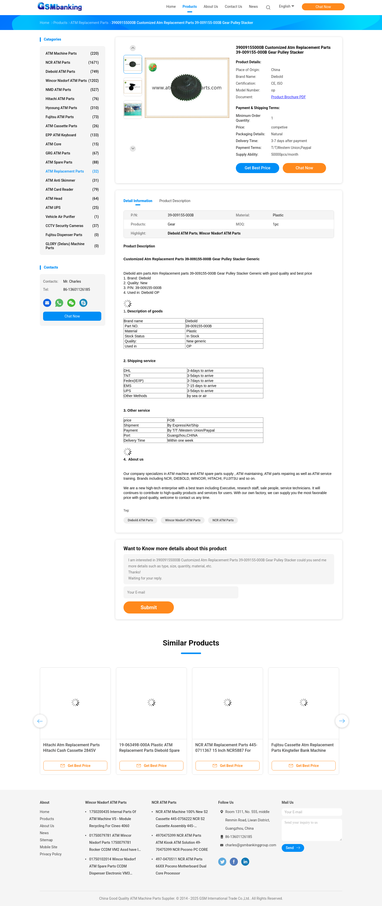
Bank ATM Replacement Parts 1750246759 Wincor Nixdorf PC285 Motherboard (151, 750)
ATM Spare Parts (72, 162)
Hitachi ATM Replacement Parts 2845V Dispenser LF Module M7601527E (300, 750)
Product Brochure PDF (288, 97)
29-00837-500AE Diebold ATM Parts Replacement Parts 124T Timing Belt (222, 750)
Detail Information (137, 201)
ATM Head (72, 198)
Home (44, 812)
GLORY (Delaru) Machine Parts (72, 246)
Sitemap (46, 840)
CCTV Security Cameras (72, 225)
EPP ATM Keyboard (72, 135)
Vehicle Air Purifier (72, 216)
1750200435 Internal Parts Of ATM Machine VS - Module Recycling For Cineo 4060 (112, 819)
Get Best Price (257, 168)
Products (47, 819)
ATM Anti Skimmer (72, 180)
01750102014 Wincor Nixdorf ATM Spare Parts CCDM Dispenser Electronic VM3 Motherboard (112, 867)
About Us (47, 826)
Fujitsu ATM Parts (72, 116)
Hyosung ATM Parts (72, 107)
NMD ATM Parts (72, 89)
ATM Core (72, 144)
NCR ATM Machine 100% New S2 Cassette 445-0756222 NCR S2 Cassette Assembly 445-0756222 (182, 819)
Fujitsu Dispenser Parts (72, 234)
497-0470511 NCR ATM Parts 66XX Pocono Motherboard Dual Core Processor (181, 866)
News (44, 833)
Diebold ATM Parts (72, 71)
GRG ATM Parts (72, 153)
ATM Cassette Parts (72, 125)
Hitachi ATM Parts (72, 98)
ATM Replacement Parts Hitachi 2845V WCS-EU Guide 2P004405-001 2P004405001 (73, 750)
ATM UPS (72, 207)
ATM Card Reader (72, 189)
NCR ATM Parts (72, 62)
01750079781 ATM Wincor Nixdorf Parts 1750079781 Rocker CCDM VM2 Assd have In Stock (114, 843)
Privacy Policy (50, 854)
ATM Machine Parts (72, 53)
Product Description (174, 201)
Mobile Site (48, 847)
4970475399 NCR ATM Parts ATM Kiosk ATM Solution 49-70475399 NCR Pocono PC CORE (182, 842)
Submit (149, 607)
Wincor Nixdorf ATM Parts (72, 80)
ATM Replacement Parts (72, 171)
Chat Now (323, 7)
